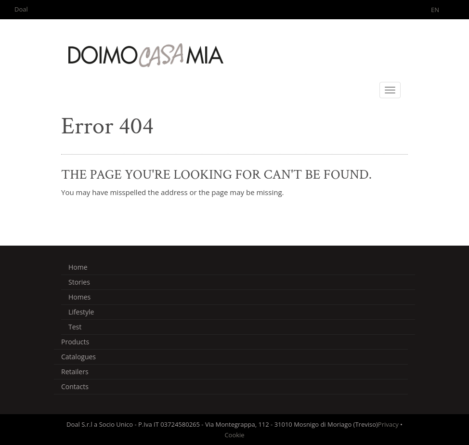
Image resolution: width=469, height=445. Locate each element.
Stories (79, 282)
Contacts (75, 386)
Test (74, 326)
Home (78, 267)
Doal (21, 9)
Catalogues (78, 356)
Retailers (75, 371)
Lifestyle (81, 311)
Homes (79, 296)
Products (75, 341)
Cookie (234, 435)
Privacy (388, 424)
